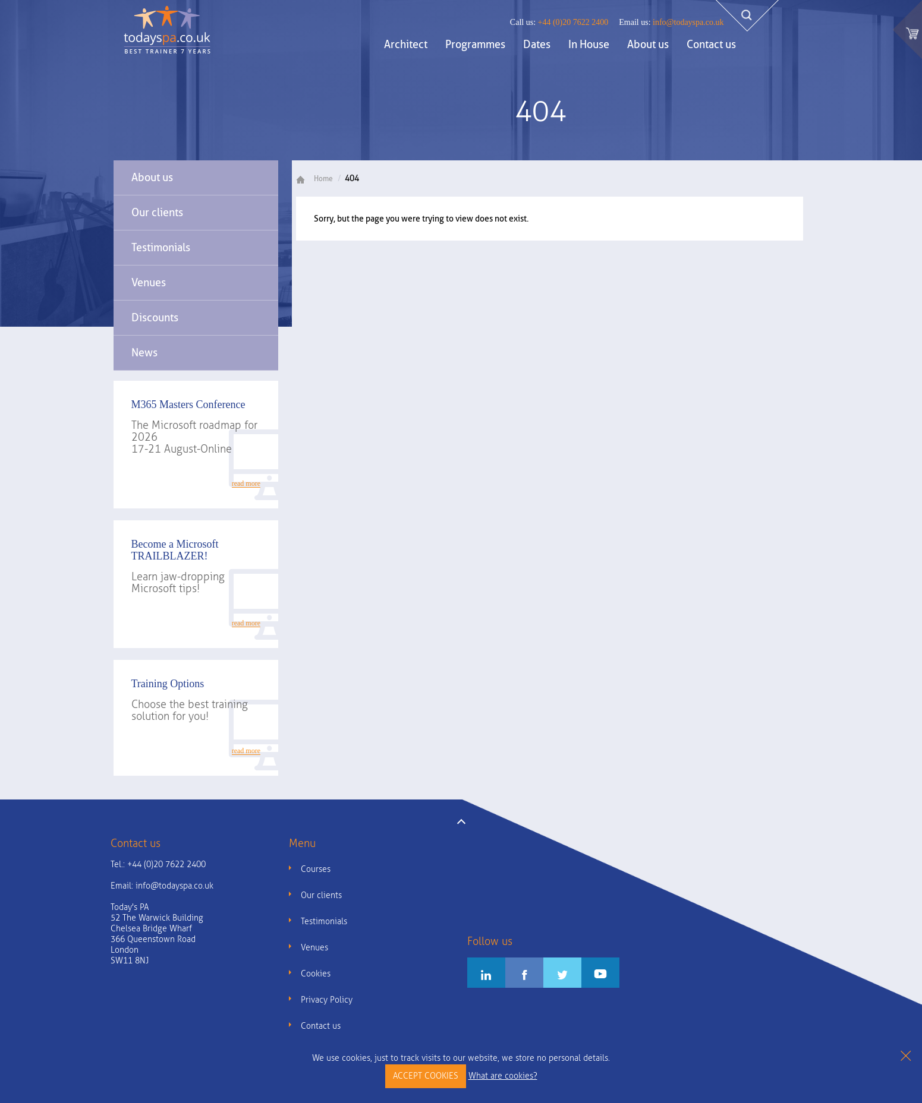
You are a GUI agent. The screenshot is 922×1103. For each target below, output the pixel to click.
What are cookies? (502, 1076)
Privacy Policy (327, 1000)
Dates (536, 44)
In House (588, 44)
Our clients (157, 212)
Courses (316, 869)
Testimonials (160, 247)
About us (648, 44)
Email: (162, 886)
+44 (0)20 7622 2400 (559, 22)
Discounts (154, 317)
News (144, 352)
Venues (148, 282)
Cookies (316, 974)
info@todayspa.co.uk (671, 22)
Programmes (475, 44)
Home (319, 179)
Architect (405, 44)
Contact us (711, 44)
